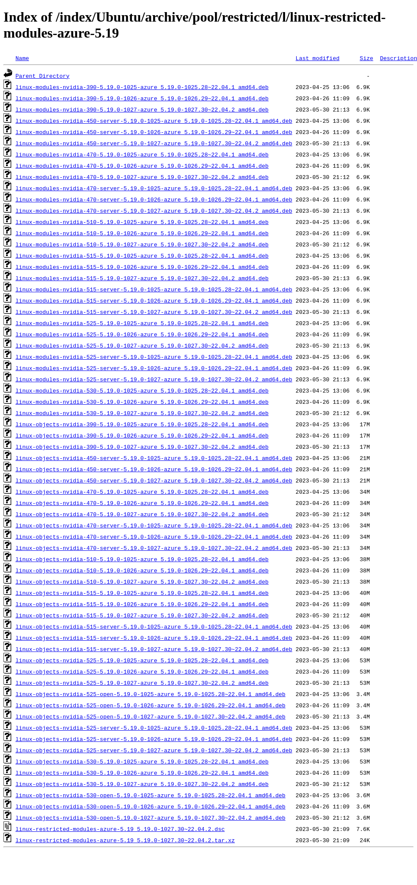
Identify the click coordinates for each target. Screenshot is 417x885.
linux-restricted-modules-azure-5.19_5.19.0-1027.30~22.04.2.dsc (120, 829)
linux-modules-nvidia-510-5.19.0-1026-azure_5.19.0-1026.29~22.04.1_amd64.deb (142, 233)
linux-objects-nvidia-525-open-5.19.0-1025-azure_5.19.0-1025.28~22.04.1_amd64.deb (150, 694)
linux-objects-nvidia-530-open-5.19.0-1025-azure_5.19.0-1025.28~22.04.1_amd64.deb (150, 795)
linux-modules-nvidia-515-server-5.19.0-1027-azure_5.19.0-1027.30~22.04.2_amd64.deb (154, 312)
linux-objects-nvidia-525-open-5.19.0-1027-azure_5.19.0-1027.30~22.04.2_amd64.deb (150, 716)
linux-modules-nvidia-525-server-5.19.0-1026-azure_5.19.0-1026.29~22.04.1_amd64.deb (154, 368)
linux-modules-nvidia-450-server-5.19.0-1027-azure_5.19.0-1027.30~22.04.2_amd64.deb (154, 143)
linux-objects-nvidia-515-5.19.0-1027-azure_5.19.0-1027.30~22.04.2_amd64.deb (142, 615)
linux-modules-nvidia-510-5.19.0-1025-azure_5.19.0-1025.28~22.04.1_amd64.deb (142, 222)
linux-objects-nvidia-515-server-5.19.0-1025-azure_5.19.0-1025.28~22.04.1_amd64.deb (154, 626)
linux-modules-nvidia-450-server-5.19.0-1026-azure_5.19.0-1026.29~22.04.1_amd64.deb (154, 132)
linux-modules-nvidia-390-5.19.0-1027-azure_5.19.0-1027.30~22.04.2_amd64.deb (142, 109)
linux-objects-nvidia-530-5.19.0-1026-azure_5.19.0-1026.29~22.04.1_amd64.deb (142, 772)
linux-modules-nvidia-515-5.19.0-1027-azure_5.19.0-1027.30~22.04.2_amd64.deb (142, 278)
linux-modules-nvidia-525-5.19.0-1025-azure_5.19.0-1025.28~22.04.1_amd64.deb (142, 323)
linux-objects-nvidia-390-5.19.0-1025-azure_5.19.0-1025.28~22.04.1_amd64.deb (142, 424)
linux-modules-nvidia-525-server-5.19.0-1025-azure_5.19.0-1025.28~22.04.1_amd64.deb (154, 357)
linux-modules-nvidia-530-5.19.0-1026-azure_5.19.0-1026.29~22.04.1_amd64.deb (142, 402)
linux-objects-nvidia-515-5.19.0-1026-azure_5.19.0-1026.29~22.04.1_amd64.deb (142, 604)
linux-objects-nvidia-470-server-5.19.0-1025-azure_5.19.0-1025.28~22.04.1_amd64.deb (154, 525)
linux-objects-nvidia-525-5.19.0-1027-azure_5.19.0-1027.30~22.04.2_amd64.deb (142, 683)
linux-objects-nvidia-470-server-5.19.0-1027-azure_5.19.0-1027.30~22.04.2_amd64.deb (154, 548)
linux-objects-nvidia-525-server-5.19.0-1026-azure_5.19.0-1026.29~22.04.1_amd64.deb (154, 739)
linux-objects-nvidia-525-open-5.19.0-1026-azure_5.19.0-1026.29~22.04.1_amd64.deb (150, 705)
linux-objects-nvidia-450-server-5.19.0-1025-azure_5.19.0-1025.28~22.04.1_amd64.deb (154, 458)
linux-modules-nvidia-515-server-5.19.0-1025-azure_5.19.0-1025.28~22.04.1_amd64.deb (154, 289)
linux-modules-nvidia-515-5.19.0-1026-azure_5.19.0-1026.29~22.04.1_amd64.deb (142, 267)
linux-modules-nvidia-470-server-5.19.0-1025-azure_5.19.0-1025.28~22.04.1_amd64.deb (154, 188)
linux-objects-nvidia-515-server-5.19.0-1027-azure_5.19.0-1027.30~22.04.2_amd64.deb (154, 649)
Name (22, 58)
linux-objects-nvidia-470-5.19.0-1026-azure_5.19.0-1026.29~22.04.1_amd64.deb (142, 503)
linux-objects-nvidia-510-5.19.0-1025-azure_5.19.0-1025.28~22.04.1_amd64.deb (142, 559)
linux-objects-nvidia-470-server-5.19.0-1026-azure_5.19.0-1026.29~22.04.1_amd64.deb (154, 536)
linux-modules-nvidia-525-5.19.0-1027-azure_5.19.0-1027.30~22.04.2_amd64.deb (142, 345)
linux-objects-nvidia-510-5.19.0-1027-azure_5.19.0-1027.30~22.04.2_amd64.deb (142, 581)
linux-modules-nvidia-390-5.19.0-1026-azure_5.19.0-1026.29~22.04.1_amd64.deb (142, 98)
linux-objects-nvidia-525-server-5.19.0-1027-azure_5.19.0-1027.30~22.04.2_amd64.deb (154, 750)
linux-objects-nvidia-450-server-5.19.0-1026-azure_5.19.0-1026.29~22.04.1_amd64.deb (154, 469)
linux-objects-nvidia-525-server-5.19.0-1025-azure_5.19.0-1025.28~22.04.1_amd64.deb (154, 728)
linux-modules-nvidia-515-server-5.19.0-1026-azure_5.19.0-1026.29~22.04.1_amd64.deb (154, 300)
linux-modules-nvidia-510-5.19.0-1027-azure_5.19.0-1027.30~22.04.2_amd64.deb (142, 244)
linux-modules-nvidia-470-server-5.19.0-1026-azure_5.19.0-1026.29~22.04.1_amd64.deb (154, 199)
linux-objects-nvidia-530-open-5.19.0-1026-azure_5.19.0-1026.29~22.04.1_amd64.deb (150, 806)
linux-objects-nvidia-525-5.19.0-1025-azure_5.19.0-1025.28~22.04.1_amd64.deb (142, 660)
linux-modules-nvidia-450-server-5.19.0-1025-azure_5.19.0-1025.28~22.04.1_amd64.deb (154, 121)
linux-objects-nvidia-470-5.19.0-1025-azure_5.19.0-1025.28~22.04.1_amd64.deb (142, 491)
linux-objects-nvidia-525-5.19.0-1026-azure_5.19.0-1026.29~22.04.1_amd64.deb (142, 671)
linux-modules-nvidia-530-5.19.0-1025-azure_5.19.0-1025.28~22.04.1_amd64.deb (142, 390)
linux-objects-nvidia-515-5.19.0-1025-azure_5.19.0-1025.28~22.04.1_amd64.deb (142, 593)
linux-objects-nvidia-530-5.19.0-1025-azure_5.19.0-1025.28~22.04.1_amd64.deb (142, 761)
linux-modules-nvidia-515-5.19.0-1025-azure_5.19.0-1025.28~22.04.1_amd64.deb (142, 255)
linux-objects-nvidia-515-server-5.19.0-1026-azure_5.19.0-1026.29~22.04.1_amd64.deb (154, 638)
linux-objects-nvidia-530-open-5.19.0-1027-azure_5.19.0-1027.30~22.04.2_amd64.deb (150, 817)
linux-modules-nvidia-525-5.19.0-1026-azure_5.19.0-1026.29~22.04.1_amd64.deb (142, 334)
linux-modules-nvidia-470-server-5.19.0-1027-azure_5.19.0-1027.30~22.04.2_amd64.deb (154, 210)
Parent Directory (43, 76)
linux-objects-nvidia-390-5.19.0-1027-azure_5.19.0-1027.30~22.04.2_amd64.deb (142, 446)
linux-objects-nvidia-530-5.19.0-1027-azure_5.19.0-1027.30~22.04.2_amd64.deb (142, 784)
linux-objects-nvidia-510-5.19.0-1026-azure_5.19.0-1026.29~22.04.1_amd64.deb (142, 570)
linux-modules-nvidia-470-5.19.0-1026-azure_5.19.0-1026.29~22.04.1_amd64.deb (142, 165)
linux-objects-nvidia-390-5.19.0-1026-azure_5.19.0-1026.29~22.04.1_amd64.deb (142, 435)
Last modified (317, 58)
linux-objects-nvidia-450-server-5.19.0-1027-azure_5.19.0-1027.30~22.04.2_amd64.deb (154, 480)
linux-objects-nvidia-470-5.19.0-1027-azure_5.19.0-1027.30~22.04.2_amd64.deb (142, 514)
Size (366, 58)
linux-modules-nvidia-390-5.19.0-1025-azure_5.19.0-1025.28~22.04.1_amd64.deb (142, 87)
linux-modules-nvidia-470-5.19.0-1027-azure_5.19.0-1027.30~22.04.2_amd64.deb (142, 177)
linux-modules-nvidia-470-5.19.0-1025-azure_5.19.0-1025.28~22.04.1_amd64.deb (142, 154)
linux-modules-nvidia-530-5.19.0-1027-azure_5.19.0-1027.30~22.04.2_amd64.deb (142, 413)
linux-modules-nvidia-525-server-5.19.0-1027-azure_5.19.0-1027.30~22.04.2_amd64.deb (154, 379)
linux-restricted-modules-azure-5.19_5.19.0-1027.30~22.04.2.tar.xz (125, 840)
